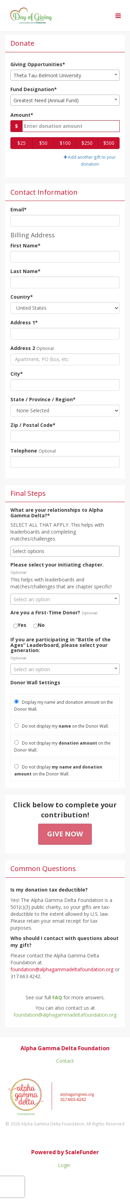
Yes (19, 625)
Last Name (25, 271)
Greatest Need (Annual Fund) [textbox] (46, 100)
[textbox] (65, 599)
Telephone (23, 450)
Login (64, 1165)
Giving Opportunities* (37, 64)
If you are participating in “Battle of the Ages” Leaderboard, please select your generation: (60, 645)
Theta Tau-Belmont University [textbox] (47, 75)
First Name (25, 245)
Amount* (21, 115)
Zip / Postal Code (32, 425)
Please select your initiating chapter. (57, 564)
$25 (21, 143)
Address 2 (22, 348)
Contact (65, 1061)
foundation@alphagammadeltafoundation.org (65, 1014)
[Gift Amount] (71, 126)
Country (21, 296)
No (39, 625)
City (16, 373)
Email (18, 209)
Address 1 (24, 322)
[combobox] (65, 75)
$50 (43, 143)
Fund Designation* (33, 89)
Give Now (65, 834)
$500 (108, 143)
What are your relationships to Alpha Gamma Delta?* (56, 512)
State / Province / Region (43, 399)
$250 (87, 143)
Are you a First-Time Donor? (45, 612)
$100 (65, 143)
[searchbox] (65, 551)
